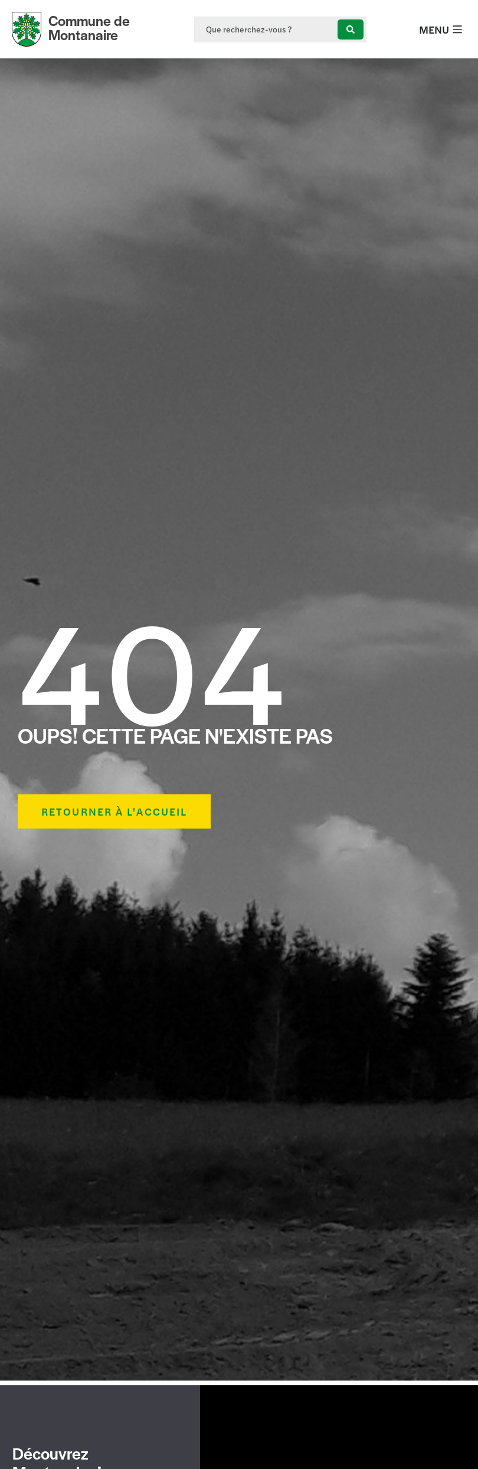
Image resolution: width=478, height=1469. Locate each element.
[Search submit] (351, 29)
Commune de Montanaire (89, 27)
